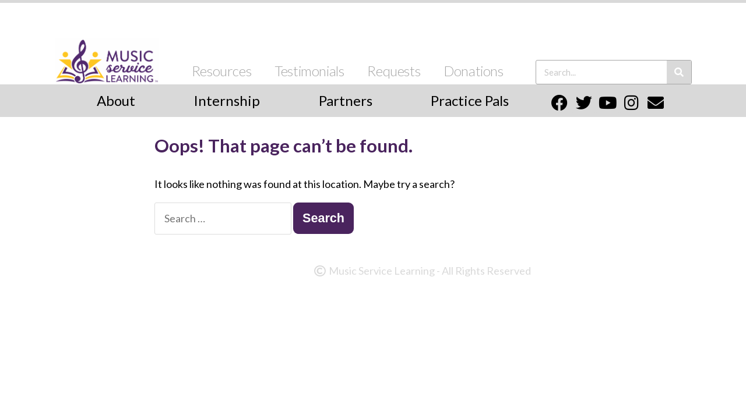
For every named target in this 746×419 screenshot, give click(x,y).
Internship (226, 100)
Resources (221, 70)
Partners (345, 100)
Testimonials (309, 70)
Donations (473, 70)
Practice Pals (470, 100)
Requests (393, 70)
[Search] (679, 72)
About (116, 100)
